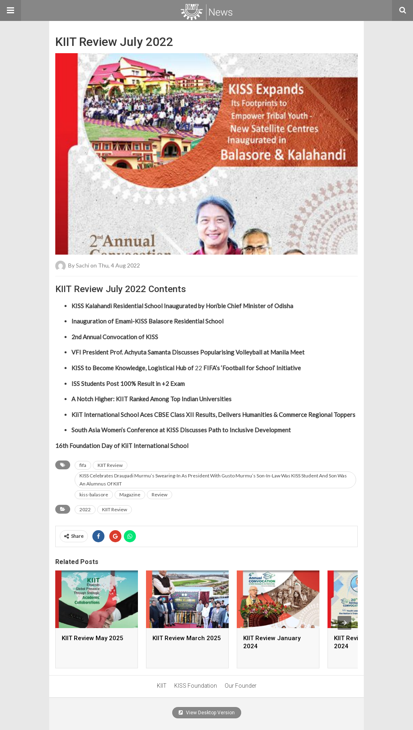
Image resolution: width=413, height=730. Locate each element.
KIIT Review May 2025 (92, 638)
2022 (85, 509)
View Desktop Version (207, 712)
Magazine (129, 495)
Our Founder (241, 685)
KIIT (162, 685)
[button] (10, 10)
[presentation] (344, 623)
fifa (82, 465)
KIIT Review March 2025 (186, 638)
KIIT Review (110, 465)
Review (159, 495)
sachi (82, 265)
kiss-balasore (93, 495)
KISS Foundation (195, 685)
